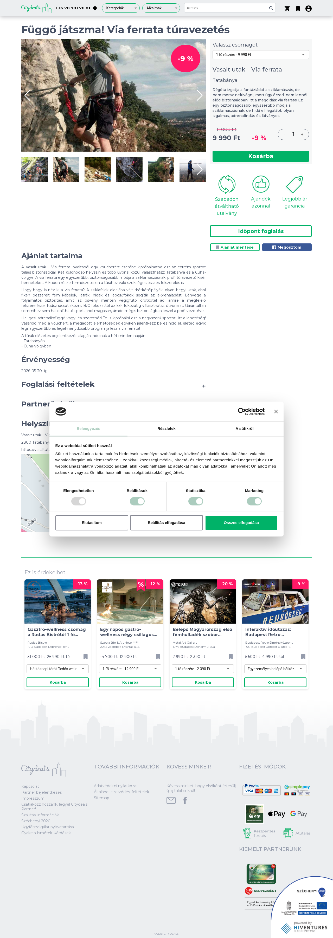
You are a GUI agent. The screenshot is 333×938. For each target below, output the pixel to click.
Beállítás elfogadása (166, 523)
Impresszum (32, 798)
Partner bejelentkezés (41, 792)
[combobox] (121, 8)
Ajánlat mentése (235, 247)
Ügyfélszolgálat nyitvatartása (47, 827)
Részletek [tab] (166, 428)
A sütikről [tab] (244, 428)
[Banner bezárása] (276, 411)
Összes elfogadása (241, 523)
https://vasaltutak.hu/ (40, 449)
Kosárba (260, 156)
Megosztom (286, 247)
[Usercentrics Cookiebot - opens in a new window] (242, 411)
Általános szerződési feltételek (121, 792)
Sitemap (101, 797)
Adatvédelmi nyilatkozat (116, 786)
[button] (298, 7)
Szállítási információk (40, 815)
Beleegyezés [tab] (88, 428)
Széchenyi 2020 (35, 821)
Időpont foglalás (261, 231)
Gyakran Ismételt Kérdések (46, 833)
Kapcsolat (30, 786)
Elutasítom (92, 523)
